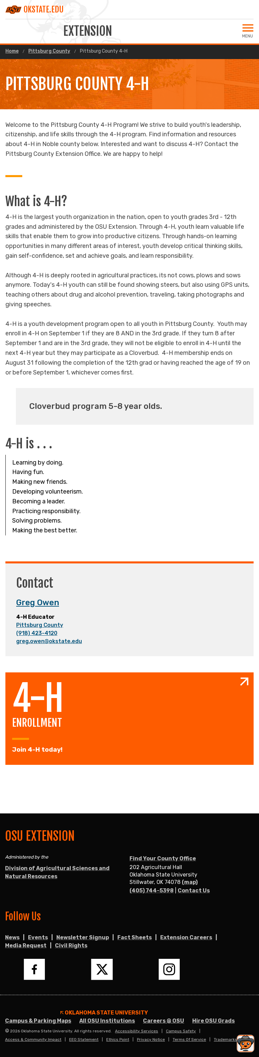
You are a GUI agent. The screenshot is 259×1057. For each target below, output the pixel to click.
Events (38, 937)
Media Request (26, 945)
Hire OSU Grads (213, 1021)
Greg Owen (37, 602)
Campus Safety (181, 1031)
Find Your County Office (163, 858)
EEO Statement (83, 1039)
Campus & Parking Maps (38, 1021)
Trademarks (225, 1039)
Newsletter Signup (82, 937)
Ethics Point (117, 1039)
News (12, 937)
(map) (190, 882)
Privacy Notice (151, 1039)
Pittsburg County (49, 51)
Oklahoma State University (104, 1013)
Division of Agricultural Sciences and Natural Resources (57, 872)
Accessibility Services (136, 1031)
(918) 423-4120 (36, 633)
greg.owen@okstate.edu (49, 641)
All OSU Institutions (107, 1021)
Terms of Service (189, 1039)
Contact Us (194, 890)
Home (12, 51)
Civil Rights (71, 945)
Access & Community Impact (33, 1039)
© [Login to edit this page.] (7, 1031)
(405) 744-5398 (152, 890)
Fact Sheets (134, 937)
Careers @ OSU (163, 1021)
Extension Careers (186, 937)
